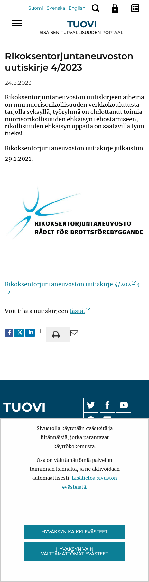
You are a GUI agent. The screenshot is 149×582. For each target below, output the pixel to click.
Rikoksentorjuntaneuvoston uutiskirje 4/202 (70, 284)
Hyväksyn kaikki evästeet (74, 532)
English (77, 8)
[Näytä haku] (96, 8)
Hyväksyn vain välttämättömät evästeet (74, 551)
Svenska (56, 8)
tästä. (80, 311)
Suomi (35, 8)
